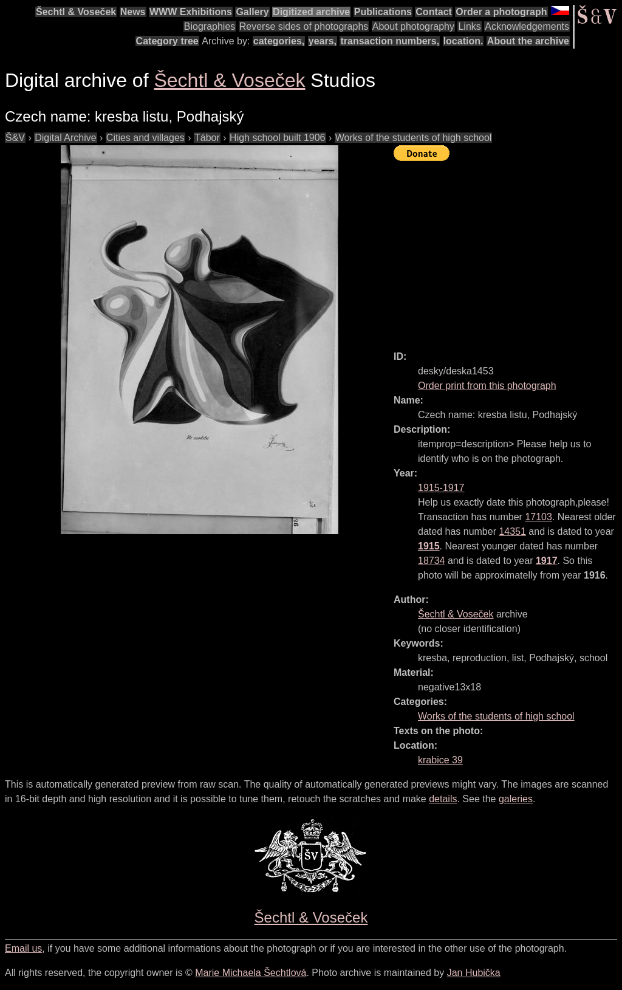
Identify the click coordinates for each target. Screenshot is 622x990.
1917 (547, 560)
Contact (433, 12)
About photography (413, 26)
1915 (429, 546)
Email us (23, 948)
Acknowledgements (527, 26)
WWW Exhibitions (190, 12)
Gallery (252, 12)
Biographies (210, 26)
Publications (383, 12)
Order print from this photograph (487, 385)
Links (469, 26)
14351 (512, 531)
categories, (278, 41)
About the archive (528, 41)
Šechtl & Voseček (76, 12)
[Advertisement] (508, 250)
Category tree (167, 41)
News (133, 12)
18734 (431, 560)
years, (323, 41)
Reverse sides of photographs (304, 26)
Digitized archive (311, 12)
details (443, 799)
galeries (516, 799)
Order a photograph (501, 12)
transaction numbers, (389, 41)
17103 (538, 517)
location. (463, 41)
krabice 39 (440, 760)
